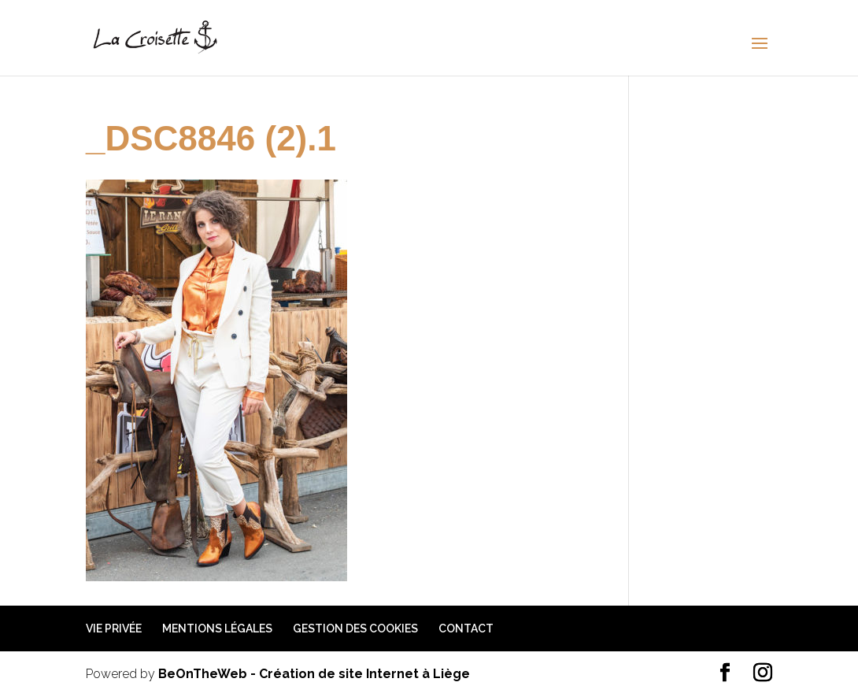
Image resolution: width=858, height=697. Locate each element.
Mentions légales (217, 628)
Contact (466, 628)
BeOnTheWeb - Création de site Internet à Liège (314, 673)
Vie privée (114, 628)
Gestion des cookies (355, 628)
